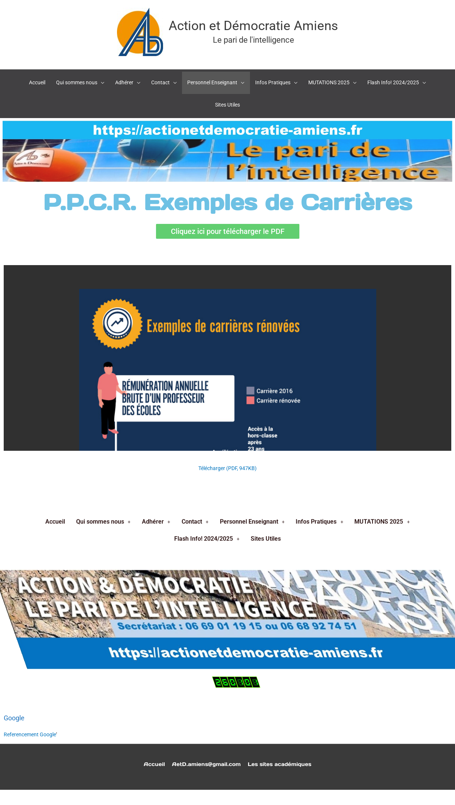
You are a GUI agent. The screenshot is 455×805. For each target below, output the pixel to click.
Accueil (55, 162)
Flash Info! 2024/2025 (207, 179)
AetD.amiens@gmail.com (204, 755)
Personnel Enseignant (252, 162)
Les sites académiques (282, 755)
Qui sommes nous (103, 162)
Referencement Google (32, 726)
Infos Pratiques (319, 162)
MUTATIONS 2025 (382, 162)
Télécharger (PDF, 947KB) (228, 460)
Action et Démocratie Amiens (253, 23)
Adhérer (156, 162)
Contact (195, 162)
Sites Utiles (266, 179)
